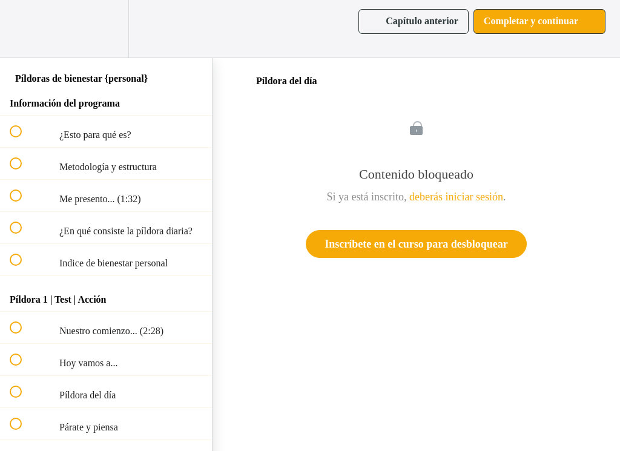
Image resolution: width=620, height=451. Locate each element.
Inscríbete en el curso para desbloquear (416, 244)
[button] (22, 29)
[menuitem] (106, 29)
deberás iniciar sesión (456, 197)
